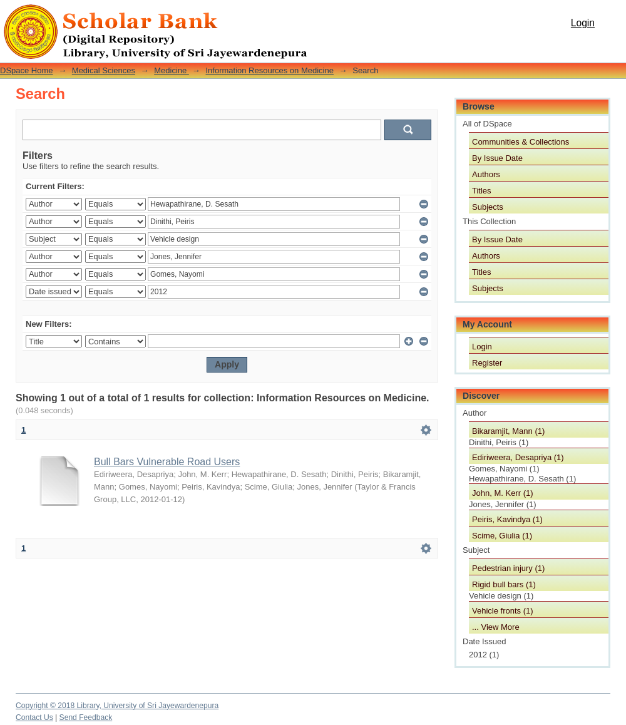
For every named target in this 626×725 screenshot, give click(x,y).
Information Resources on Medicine (269, 70)
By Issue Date (497, 158)
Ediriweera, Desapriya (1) (518, 457)
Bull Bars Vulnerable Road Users (167, 461)
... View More (496, 627)
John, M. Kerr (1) (502, 493)
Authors (486, 174)
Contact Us (34, 717)
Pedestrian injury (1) (508, 568)
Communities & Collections (520, 142)
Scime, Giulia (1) (502, 535)
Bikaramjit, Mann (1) (508, 431)
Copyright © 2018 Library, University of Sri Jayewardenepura (117, 705)
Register (487, 363)
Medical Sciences (103, 70)
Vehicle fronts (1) (502, 610)
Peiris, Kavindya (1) (507, 519)
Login (583, 23)
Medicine (171, 70)
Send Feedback (86, 717)
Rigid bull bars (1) (504, 584)
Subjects (487, 207)
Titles (481, 190)
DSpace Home (26, 70)
